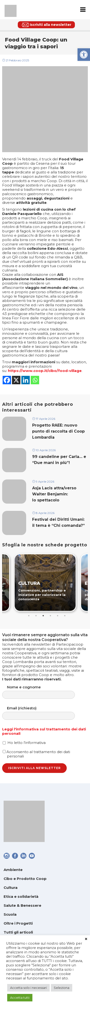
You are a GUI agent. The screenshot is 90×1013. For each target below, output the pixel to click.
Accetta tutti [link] (20, 997)
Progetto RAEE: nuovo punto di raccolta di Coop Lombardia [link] (58, 431)
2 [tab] (36, 615)
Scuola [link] (10, 914)
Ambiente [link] (13, 869)
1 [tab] (28, 615)
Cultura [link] (11, 887)
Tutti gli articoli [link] (18, 932)
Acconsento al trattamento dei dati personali (36, 753)
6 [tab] (64, 615)
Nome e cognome (43, 692)
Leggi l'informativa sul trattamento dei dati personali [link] (44, 731)
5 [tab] (57, 615)
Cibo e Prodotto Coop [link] (25, 878)
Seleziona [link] (61, 988)
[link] (84, 54)
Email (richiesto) (43, 713)
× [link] (86, 939)
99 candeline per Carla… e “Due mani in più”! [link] (59, 459)
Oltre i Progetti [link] (18, 923)
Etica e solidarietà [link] (21, 896)
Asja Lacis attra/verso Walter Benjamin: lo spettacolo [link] (54, 494)
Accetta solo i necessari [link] (28, 988)
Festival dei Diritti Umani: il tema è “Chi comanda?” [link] (59, 522)
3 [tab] (43, 615)
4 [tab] (50, 615)
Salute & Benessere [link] (22, 905)
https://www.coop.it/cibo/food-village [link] (45, 370)
